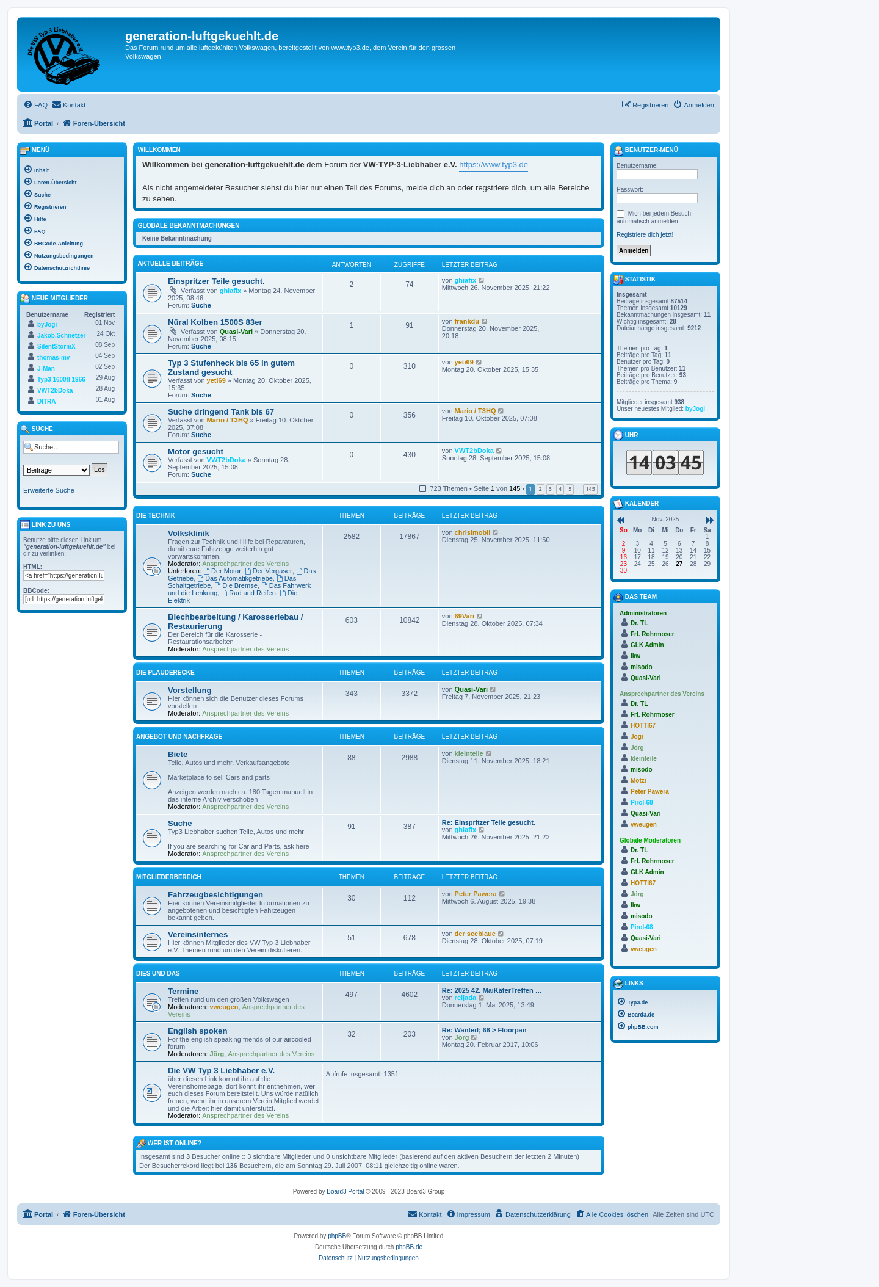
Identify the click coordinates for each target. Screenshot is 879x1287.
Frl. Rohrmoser (653, 634)
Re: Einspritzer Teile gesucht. (488, 822)
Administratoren (643, 613)
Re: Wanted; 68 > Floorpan (484, 1030)
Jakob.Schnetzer (61, 335)
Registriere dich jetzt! (645, 234)
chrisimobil (473, 532)
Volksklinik (188, 533)
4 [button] (560, 489)
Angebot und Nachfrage (179, 736)
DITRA (46, 401)
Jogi (637, 736)
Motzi (638, 780)
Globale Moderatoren (650, 840)
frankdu (467, 321)
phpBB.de (409, 1247)
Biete (177, 754)
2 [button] (540, 489)
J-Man (46, 368)
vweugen (224, 1006)
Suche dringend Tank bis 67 (221, 411)
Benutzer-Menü (645, 151)
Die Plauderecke (165, 672)
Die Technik (155, 515)
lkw (635, 656)
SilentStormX (56, 346)
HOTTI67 (643, 725)
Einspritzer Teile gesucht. (216, 281)
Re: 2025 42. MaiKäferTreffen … (492, 990)
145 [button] (590, 489)
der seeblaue (475, 933)
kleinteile (469, 753)
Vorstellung (190, 690)
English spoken (197, 1030)
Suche (201, 305)
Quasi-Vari (236, 331)
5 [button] (569, 489)
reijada (465, 997)
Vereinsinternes (198, 934)
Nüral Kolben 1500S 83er (215, 322)
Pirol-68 (642, 802)
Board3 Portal (345, 1191)
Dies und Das (158, 973)
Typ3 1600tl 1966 (61, 379)
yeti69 (216, 380)
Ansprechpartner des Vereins (245, 563)
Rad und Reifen (248, 592)
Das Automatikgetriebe (235, 578)
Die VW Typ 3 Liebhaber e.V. (221, 1070)
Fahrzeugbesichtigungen (215, 894)
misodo (642, 667)
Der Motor (222, 571)
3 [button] (550, 489)
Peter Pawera (476, 893)
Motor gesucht (195, 451)
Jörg (217, 1053)
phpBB (337, 1236)
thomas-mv (53, 357)
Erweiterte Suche (48, 490)
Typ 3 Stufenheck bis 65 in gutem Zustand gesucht (231, 367)
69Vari (464, 616)
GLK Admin (647, 645)
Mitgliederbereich (168, 877)
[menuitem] (35, 105)
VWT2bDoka (226, 459)
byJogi (47, 324)
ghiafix (230, 290)
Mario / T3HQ (227, 420)
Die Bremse (235, 585)
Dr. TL (639, 623)
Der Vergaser (268, 571)
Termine (183, 991)
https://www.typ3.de (493, 164)
